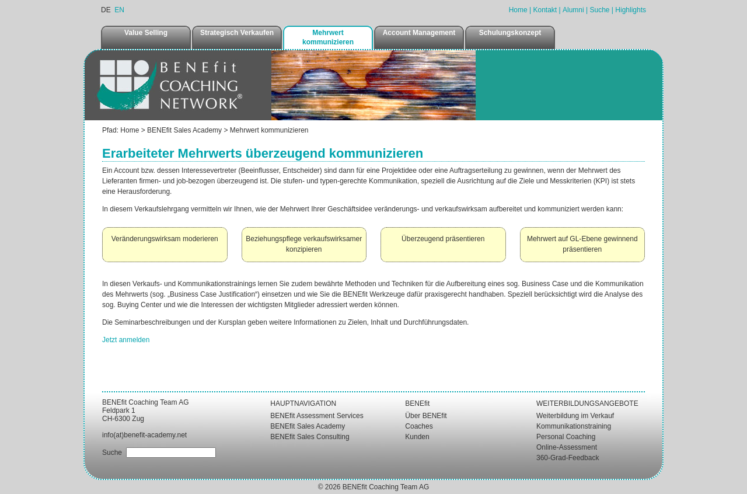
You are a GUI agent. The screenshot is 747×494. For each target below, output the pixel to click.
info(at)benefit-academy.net (144, 435)
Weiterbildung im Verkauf (575, 416)
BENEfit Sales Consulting (309, 437)
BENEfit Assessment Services (316, 416)
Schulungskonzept (510, 33)
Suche (599, 10)
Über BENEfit (425, 416)
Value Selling (145, 33)
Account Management (419, 33)
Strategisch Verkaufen (237, 33)
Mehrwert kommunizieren (328, 37)
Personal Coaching (565, 437)
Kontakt (545, 10)
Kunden (417, 437)
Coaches (418, 426)
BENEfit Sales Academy (184, 130)
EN (119, 10)
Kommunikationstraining (573, 426)
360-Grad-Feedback (567, 458)
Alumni (573, 10)
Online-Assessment (566, 447)
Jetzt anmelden (125, 340)
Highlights (630, 10)
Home (518, 10)
